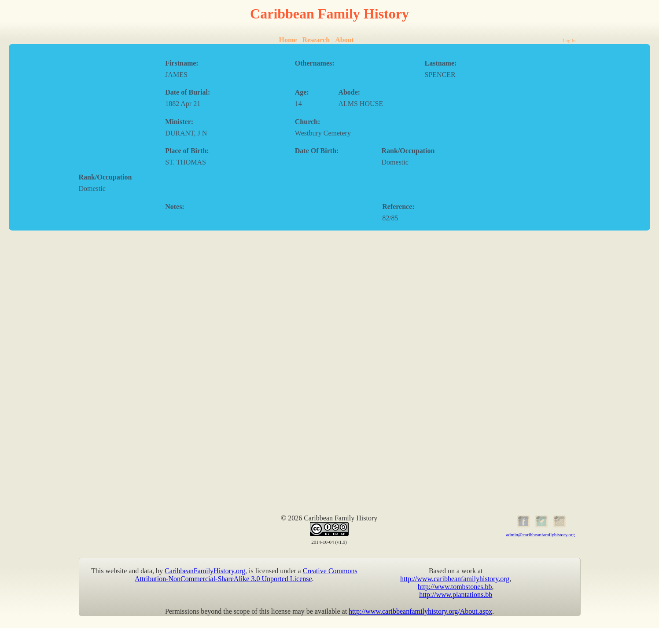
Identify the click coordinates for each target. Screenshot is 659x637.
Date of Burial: (187, 92)
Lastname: (440, 63)
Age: (302, 92)
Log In (569, 40)
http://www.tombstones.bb (455, 586)
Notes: (174, 206)
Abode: (349, 92)
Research (316, 40)
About (344, 40)
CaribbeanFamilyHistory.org (205, 571)
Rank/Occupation (407, 150)
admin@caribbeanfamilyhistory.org (540, 534)
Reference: (398, 206)
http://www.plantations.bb (455, 594)
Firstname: (182, 63)
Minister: (179, 121)
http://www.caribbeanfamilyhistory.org (454, 578)
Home (288, 40)
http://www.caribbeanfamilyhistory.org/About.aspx (420, 611)
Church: (307, 121)
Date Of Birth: (317, 150)
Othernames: (315, 63)
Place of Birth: (187, 150)
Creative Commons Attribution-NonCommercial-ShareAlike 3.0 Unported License (246, 574)
